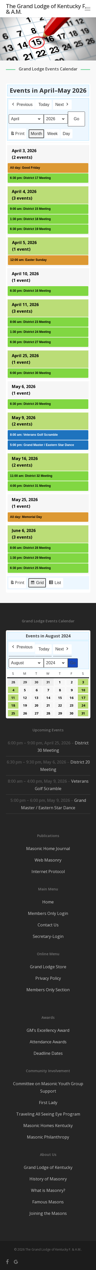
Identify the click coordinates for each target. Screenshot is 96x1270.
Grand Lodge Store (48, 967)
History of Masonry (48, 1179)
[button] (87, 8)
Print (17, 134)
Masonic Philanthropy (48, 1137)
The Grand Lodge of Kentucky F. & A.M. (46, 8)
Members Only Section (48, 990)
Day (66, 133)
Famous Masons (48, 1202)
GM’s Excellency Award (48, 1030)
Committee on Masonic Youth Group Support (48, 1087)
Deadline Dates (48, 1053)
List (55, 583)
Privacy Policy (48, 978)
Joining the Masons (48, 1213)
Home (48, 902)
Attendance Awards (48, 1042)
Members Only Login (48, 913)
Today (43, 104)
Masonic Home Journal (48, 848)
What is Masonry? (48, 1190)
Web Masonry (48, 860)
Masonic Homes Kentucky (48, 1125)
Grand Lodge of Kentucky (48, 1167)
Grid (37, 583)
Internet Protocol (48, 871)
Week (52, 133)
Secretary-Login (48, 936)
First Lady (48, 1102)
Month (36, 133)
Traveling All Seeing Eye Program (48, 1114)
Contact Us (48, 925)
